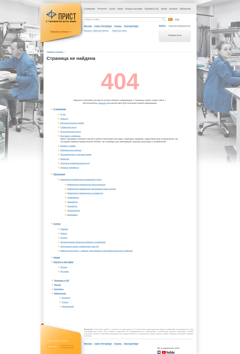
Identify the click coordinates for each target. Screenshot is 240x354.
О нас (63, 114)
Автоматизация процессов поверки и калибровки (83, 242)
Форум (164, 8)
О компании (89, 8)
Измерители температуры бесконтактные (86, 184)
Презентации (68, 306)
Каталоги (66, 298)
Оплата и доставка (133, 8)
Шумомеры (72, 215)
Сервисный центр (68, 127)
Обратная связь (119, 30)
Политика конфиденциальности (75, 163)
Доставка (64, 271)
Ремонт (63, 233)
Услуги (112, 8)
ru (170, 19)
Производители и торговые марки (75, 154)
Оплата (63, 267)
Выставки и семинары (70, 136)
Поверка (64, 229)
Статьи (65, 302)
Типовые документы (69, 167)
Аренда (63, 238)
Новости (64, 119)
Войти (162, 26)
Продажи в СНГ (151, 8)
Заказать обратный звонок (96, 30)
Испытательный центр (70, 131)
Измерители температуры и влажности (85, 193)
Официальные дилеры (70, 150)
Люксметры (72, 202)
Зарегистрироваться (180, 26)
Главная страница (55, 52)
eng (177, 19)
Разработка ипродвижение (60, 346)
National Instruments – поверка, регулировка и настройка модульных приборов (96, 251)
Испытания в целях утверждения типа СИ (79, 246)
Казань (118, 26)
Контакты (173, 8)
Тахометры (72, 206)
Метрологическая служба (72, 123)
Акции (120, 8)
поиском (102, 103)
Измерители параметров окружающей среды (81, 179)
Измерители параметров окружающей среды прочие (91, 189)
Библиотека (185, 8)
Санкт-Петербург (103, 26)
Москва (88, 26)
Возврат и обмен (68, 146)
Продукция (102, 8)
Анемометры (73, 197)
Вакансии (64, 159)
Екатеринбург (131, 26)
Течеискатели (73, 210)
